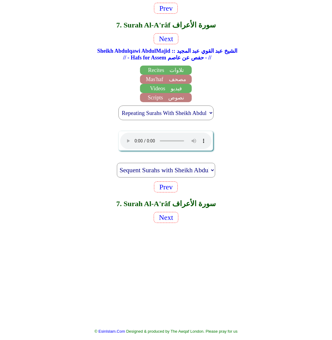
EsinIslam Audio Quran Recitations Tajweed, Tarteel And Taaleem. (166, 141)
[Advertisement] (166, 275)
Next (166, 39)
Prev (166, 8)
